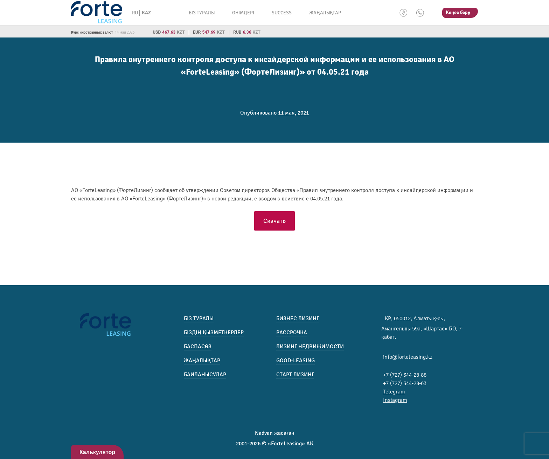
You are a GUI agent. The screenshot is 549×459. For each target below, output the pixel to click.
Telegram (394, 391)
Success (282, 13)
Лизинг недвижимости (310, 346)
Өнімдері (243, 13)
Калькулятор (97, 452)
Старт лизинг (295, 374)
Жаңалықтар (325, 13)
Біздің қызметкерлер (214, 332)
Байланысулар (205, 374)
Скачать (274, 221)
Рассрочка (291, 332)
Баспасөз (197, 346)
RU (135, 13)
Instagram (395, 400)
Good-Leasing (295, 360)
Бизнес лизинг (297, 318)
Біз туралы (202, 13)
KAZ (146, 13)
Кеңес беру (458, 12)
